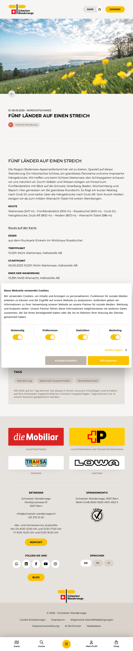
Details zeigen (113, 349)
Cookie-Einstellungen (33, 619)
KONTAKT (36, 541)
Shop (90, 9)
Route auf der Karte (22, 228)
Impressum (58, 619)
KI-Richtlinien (73, 626)
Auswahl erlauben (66, 360)
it (109, 562)
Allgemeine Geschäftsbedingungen (91, 619)
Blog (36, 577)
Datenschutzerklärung (45, 626)
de (86, 562)
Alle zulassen (108, 360)
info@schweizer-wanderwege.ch (36, 513)
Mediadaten (94, 626)
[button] (66, 56)
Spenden (115, 9)
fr (97, 562)
